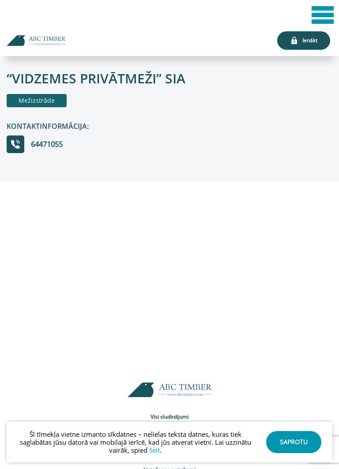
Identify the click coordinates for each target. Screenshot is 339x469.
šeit (154, 450)
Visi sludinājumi (169, 416)
